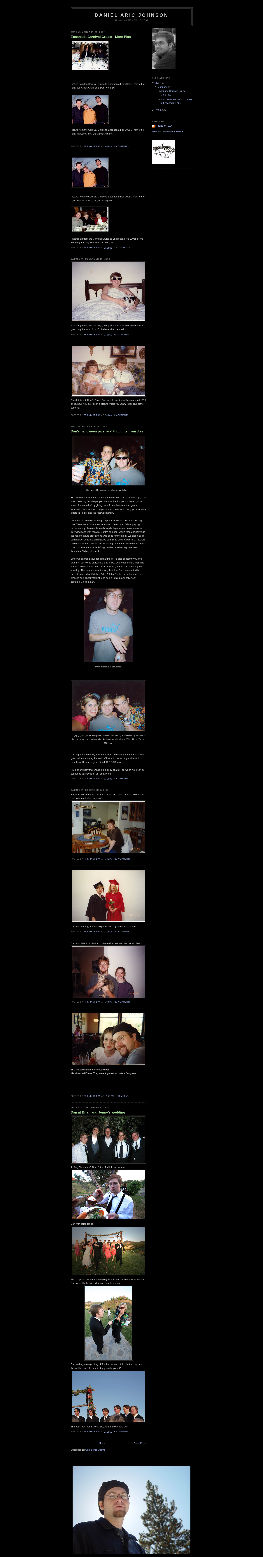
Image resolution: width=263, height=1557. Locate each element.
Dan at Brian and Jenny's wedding (98, 1112)
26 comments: (122, 248)
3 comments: (122, 415)
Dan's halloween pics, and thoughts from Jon (107, 431)
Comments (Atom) (95, 1449)
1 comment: (123, 1096)
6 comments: (122, 146)
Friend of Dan (164, 126)
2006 (158, 110)
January (163, 87)
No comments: (123, 334)
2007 (158, 82)
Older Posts (140, 1443)
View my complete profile (168, 131)
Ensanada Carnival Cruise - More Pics (101, 37)
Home (102, 1443)
